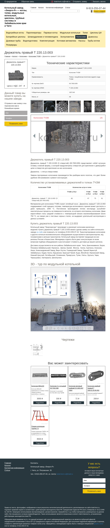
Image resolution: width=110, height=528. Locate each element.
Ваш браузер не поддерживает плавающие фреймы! (68, 299)
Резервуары (11, 45)
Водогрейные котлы (15, 33)
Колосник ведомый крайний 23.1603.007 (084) (76, 388)
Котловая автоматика (66, 41)
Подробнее (40, 403)
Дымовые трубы (13, 41)
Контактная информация (54, 7)
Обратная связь (27, 1)
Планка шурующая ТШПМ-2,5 (38, 427)
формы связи (98, 524)
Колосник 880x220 (37, 386)
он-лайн (40, 232)
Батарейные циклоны (15, 37)
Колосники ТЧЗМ (35, 56)
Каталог (41, 7)
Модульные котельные (70, 33)
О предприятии (11, 1)
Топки (85, 33)
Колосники (81, 37)
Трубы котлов (94, 41)
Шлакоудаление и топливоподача (43, 37)
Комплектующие (47, 41)
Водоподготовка (30, 41)
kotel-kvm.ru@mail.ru (65, 474)
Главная (33, 7)
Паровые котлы (50, 33)
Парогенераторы (33, 33)
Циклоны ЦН (96, 33)
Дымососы (93, 37)
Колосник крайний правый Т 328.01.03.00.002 (94, 388)
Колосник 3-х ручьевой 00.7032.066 (58, 387)
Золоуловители (67, 37)
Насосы (81, 41)
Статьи (67, 7)
